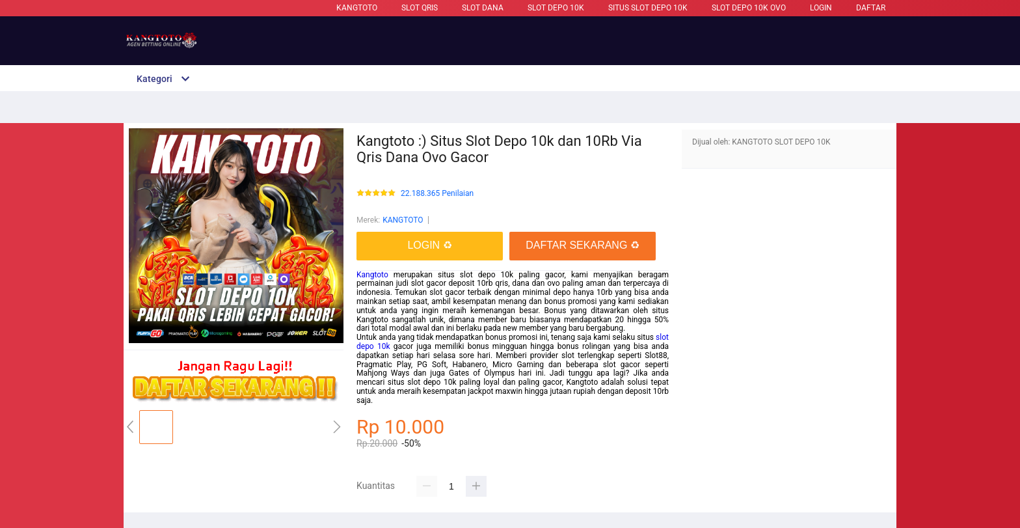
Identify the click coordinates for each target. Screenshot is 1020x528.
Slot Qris (419, 7)
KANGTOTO (356, 7)
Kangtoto (372, 274)
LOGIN (821, 7)
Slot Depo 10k (556, 7)
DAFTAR (870, 7)
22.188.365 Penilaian (437, 193)
